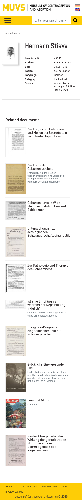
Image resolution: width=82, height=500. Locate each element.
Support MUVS (49, 486)
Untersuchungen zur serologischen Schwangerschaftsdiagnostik (48, 232)
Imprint (9, 486)
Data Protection (28, 486)
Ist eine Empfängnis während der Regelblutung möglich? (46, 305)
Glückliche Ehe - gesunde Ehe (45, 366)
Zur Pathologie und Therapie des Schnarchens (47, 267)
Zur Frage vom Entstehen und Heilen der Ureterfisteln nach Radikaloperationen (47, 132)
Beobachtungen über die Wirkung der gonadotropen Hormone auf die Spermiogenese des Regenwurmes (46, 443)
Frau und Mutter (39, 400)
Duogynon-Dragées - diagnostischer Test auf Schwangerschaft (44, 331)
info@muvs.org (14, 491)
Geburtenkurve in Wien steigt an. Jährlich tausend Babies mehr (46, 206)
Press (65, 486)
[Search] (51, 20)
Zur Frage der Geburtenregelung (40, 166)
